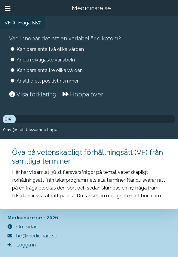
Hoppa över (83, 94)
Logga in (22, 245)
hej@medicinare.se (32, 236)
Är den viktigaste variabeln (46, 60)
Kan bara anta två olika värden (50, 49)
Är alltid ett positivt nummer (47, 81)
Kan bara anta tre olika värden (50, 70)
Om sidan (23, 227)
